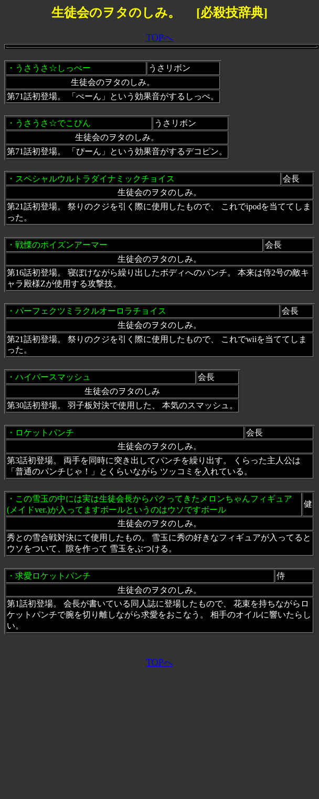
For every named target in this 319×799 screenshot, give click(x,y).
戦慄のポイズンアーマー (61, 244)
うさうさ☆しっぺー (53, 67)
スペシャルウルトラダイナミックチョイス (95, 178)
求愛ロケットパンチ (53, 575)
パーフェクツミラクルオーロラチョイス (90, 310)
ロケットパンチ (44, 432)
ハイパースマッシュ (53, 376)
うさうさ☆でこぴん (53, 123)
